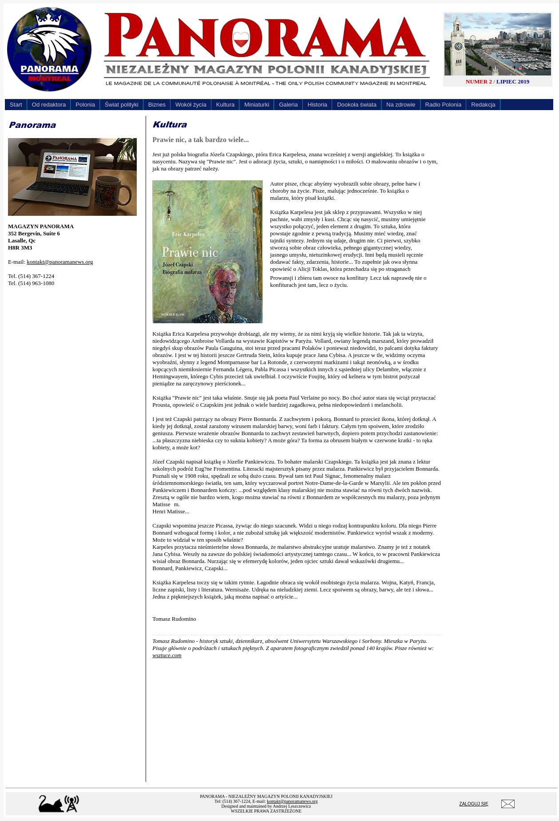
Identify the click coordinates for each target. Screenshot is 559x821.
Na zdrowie (401, 104)
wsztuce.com (166, 655)
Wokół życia (190, 104)
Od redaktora (49, 104)
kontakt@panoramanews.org (60, 261)
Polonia (85, 104)
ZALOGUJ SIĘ (474, 803)
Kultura (225, 104)
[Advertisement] (74, 349)
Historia (317, 104)
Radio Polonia (443, 104)
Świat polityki (122, 104)
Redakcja (483, 104)
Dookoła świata (357, 104)
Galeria (288, 104)
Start (16, 104)
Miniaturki (256, 104)
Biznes (157, 104)
